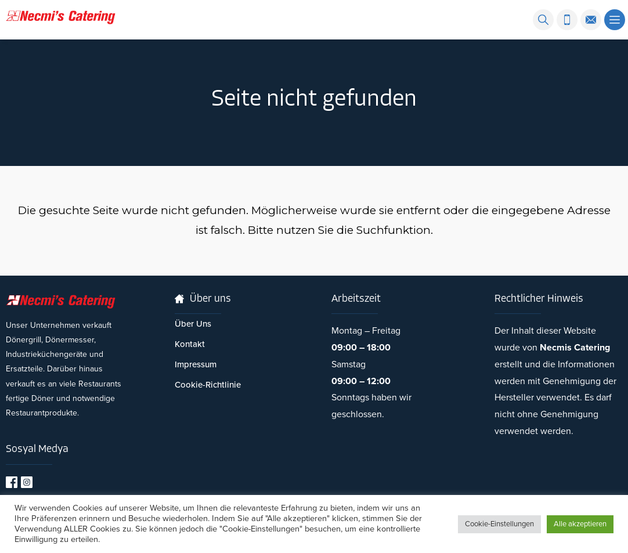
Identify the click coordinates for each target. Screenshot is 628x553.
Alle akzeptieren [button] (580, 524)
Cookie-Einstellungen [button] (499, 524)
